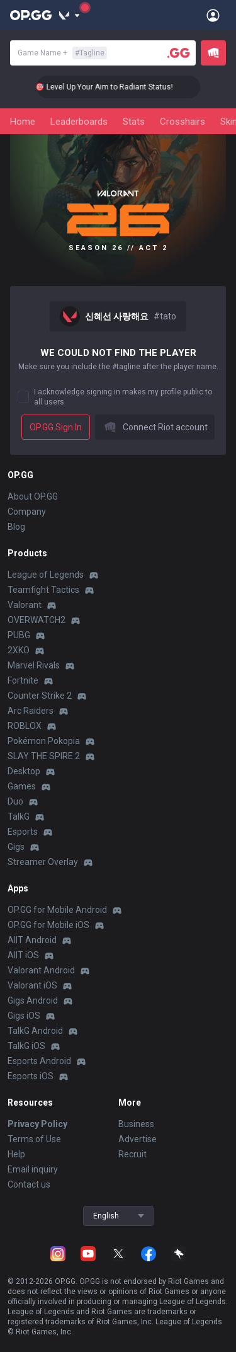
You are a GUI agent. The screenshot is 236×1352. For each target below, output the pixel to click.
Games (22, 786)
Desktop (24, 771)
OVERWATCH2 (36, 620)
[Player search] (178, 52)
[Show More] (69, 15)
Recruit (132, 1154)
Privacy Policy (37, 1124)
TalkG (19, 816)
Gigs (16, 847)
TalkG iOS (26, 1046)
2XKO (19, 650)
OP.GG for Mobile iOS (48, 925)
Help (16, 1154)
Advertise (137, 1139)
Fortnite (23, 680)
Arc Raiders (30, 711)
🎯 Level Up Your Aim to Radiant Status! (115, 87)
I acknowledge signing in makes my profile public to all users (123, 396)
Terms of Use (34, 1139)
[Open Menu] (213, 15)
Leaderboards (79, 121)
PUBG (19, 635)
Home (22, 121)
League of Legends (46, 575)
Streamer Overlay (43, 862)
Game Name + (62, 53)
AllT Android (32, 940)
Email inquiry (33, 1169)
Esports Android (39, 1061)
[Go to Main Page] (31, 15)
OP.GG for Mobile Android (57, 910)
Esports (23, 832)
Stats (134, 121)
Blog (16, 527)
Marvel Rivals (34, 665)
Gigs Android (33, 1000)
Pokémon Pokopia (44, 741)
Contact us (29, 1184)
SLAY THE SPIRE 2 (44, 756)
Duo (15, 801)
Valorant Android (41, 970)
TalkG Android (35, 1031)
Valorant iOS (32, 985)
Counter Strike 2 (40, 695)
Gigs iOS (24, 1016)
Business (136, 1124)
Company (27, 512)
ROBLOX (25, 726)
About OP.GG (33, 496)
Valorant (25, 605)
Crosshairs (182, 121)
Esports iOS (30, 1076)
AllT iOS (23, 955)
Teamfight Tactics (43, 590)
